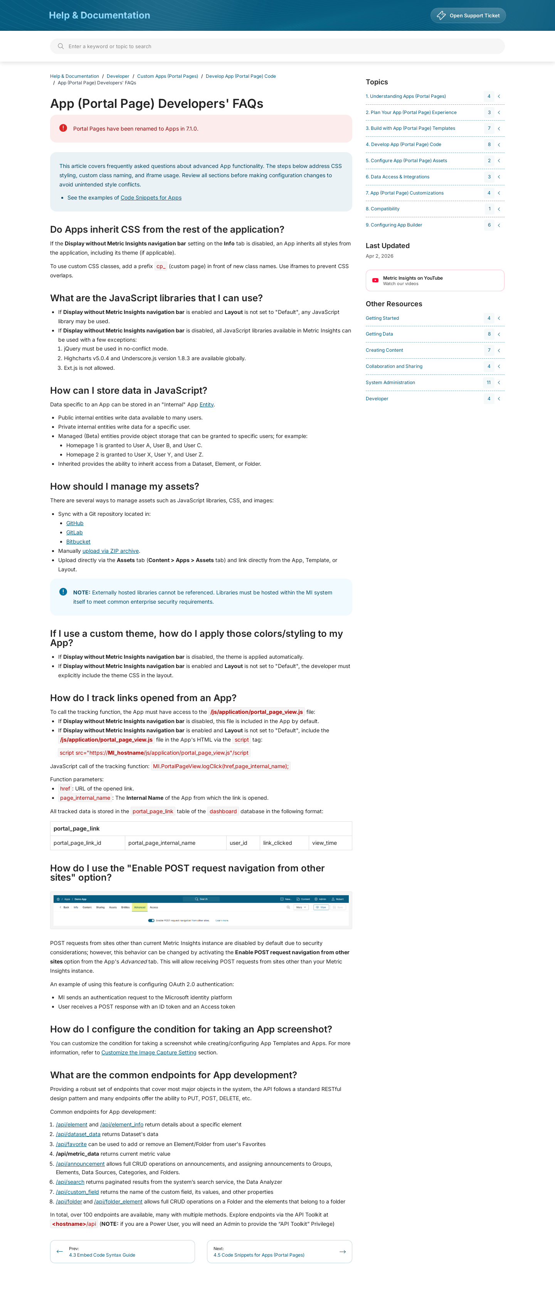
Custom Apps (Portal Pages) (167, 76)
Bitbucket (78, 541)
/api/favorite (71, 1144)
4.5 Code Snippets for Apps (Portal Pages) (259, 1252)
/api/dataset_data (78, 1134)
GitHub (75, 523)
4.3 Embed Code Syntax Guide (102, 1252)
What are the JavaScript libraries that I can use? (156, 298)
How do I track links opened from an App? (143, 698)
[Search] (277, 46)
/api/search (70, 1181)
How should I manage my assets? (124, 486)
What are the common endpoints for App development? (173, 1075)
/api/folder (69, 1201)
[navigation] (434, 96)
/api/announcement (80, 1163)
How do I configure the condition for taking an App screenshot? (191, 1029)
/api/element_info (121, 1124)
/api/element (71, 1124)
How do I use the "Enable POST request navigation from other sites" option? (187, 873)
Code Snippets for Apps (151, 197)
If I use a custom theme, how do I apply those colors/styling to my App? (196, 638)
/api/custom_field (77, 1191)
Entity (207, 404)
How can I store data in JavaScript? (128, 390)
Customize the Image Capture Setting (149, 1052)
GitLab (74, 532)
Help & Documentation (99, 15)
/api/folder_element (118, 1201)
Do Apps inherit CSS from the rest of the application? (167, 229)
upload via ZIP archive (110, 550)
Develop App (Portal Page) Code (241, 76)
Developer (118, 76)
